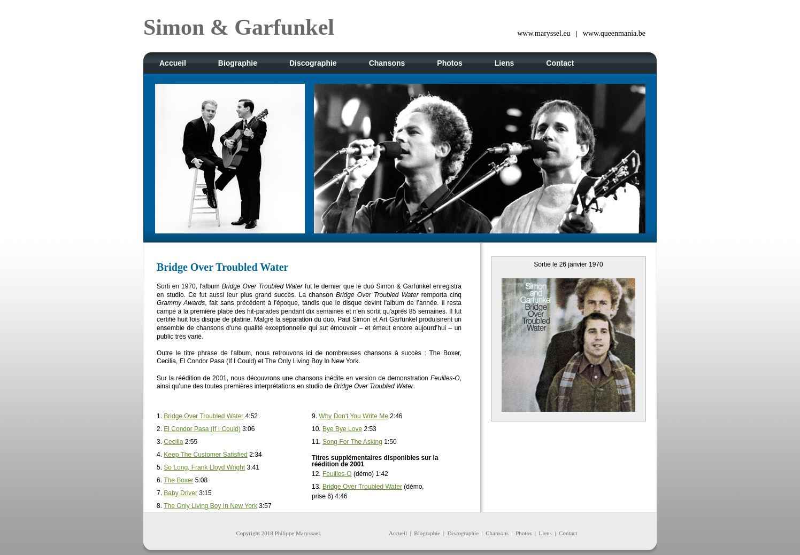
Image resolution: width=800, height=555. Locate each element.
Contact (568, 533)
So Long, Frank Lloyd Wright (204, 467)
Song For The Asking (352, 441)
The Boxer (178, 480)
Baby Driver (180, 493)
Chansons (497, 533)
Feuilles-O (337, 474)
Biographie (427, 533)
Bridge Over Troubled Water (203, 416)
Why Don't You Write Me (353, 416)
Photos (524, 533)
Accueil (398, 533)
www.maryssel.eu (543, 33)
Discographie (463, 533)
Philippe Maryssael (297, 533)
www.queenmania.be (614, 33)
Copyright (248, 533)
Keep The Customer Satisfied (206, 454)
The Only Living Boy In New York (210, 506)
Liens (545, 533)
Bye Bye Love (342, 429)
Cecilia (173, 441)
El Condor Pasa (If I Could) (202, 429)
